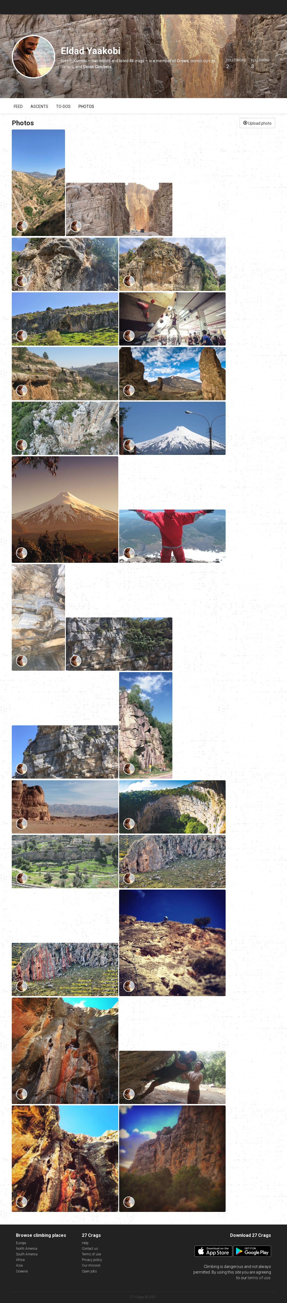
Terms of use (91, 1254)
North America (26, 1249)
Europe (21, 1243)
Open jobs (89, 1271)
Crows (183, 61)
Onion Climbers (97, 66)
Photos (86, 106)
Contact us (90, 1249)
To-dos (63, 106)
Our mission (91, 1265)
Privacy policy (92, 1260)
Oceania (22, 1271)
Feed (18, 106)
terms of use (259, 1278)
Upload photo (257, 123)
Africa (20, 1260)
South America (27, 1254)
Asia (19, 1265)
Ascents (39, 106)
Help (85, 1243)
